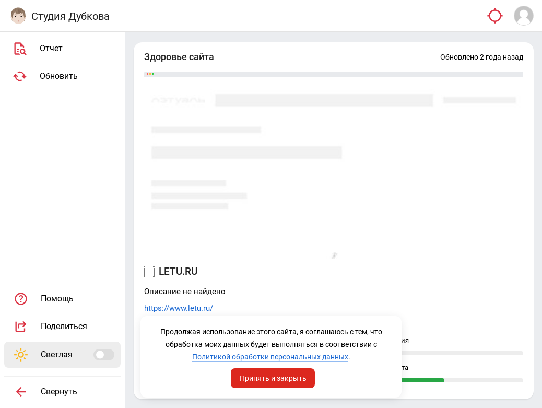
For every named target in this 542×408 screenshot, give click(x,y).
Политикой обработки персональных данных (270, 357)
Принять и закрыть (273, 378)
